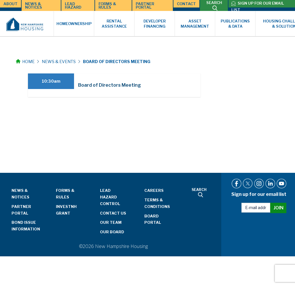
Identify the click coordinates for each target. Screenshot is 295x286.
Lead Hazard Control (110, 197)
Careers (154, 190)
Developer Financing (154, 24)
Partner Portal (145, 5)
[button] (114, 85)
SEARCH (214, 5)
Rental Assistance (114, 24)
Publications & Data (235, 24)
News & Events (59, 61)
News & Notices (33, 5)
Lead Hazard (73, 5)
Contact (186, 3)
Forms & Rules (107, 5)
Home (25, 61)
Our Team (111, 222)
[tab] (114, 85)
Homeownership (74, 23)
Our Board (112, 232)
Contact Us (113, 213)
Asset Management (195, 24)
